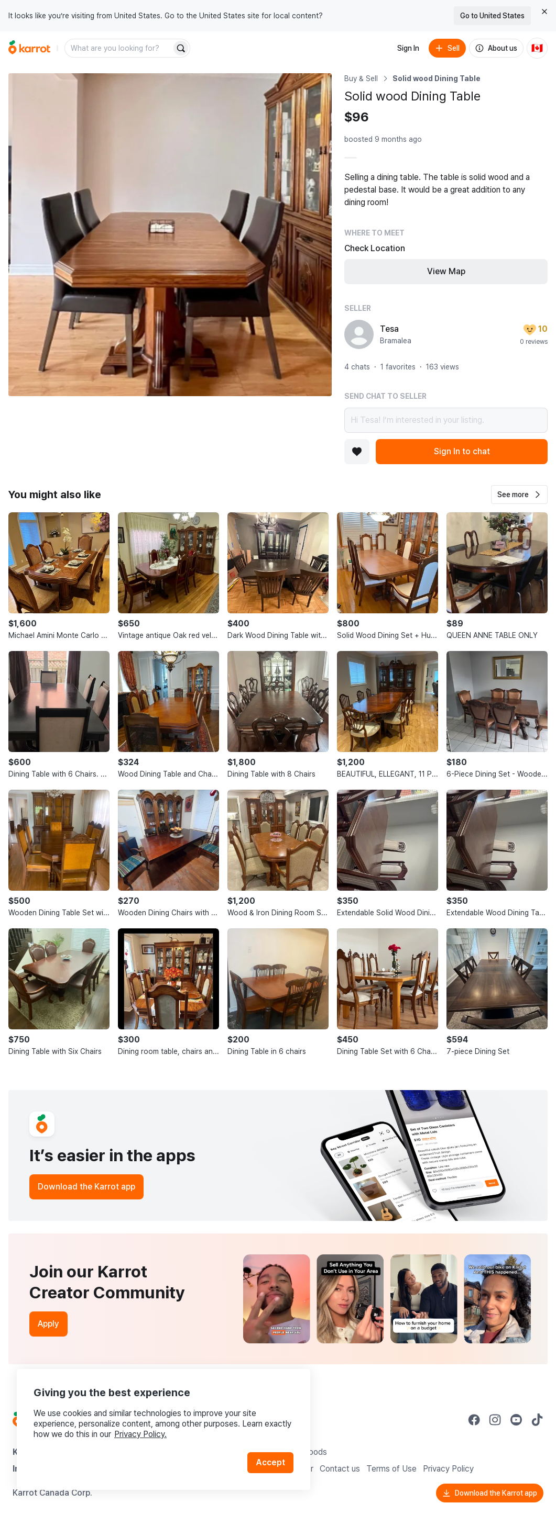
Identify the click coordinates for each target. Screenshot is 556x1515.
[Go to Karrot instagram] (495, 1419)
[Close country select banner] (544, 11)
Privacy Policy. (140, 1434)
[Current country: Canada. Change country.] (537, 48)
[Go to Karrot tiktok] (537, 1419)
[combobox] (118, 48)
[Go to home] (29, 48)
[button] (519, 494)
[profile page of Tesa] (359, 334)
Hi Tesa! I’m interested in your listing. (446, 420)
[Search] (180, 48)
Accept (270, 1462)
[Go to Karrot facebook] (474, 1419)
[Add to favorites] (356, 451)
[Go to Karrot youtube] (516, 1419)
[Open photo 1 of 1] (170, 234)
